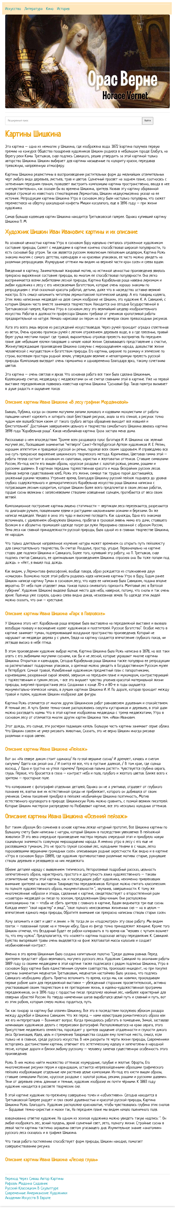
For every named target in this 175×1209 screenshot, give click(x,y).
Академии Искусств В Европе (28, 1198)
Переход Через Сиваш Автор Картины (34, 1179)
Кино (49, 9)
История (63, 9)
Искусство (13, 9)
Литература (34, 9)
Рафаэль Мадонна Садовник (26, 1184)
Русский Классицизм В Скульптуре (31, 1188)
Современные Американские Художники (36, 1193)
